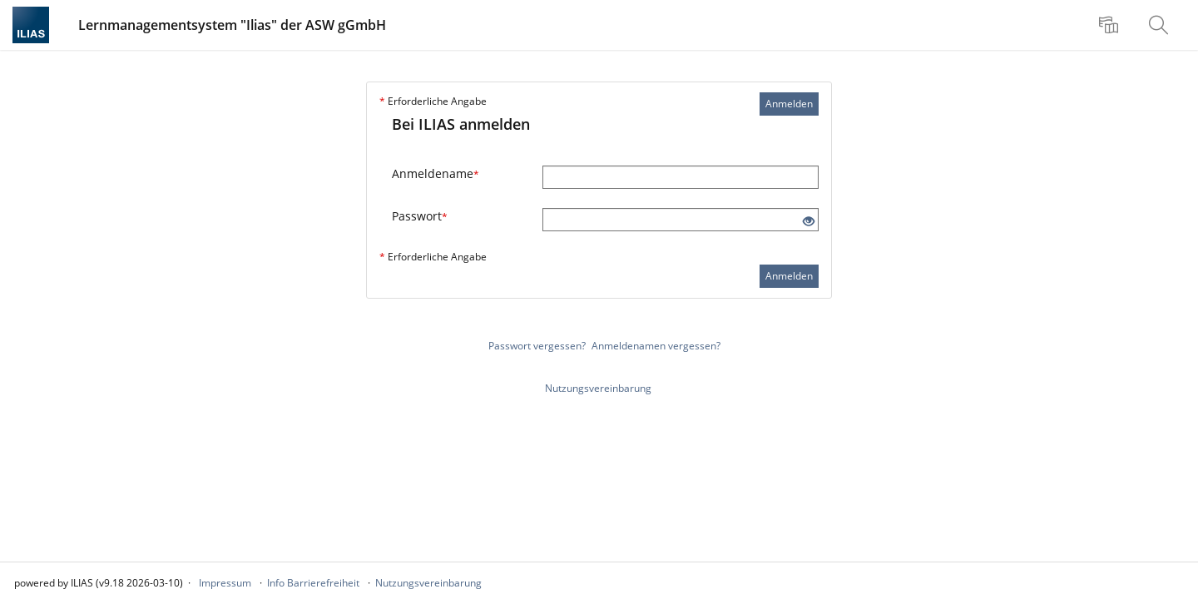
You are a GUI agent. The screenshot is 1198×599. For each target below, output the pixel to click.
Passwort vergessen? (537, 346)
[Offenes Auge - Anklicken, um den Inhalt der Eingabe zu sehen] (808, 222)
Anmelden (789, 104)
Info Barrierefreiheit (313, 583)
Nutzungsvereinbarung (598, 388)
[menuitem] (1111, 25)
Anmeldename (435, 173)
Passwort (420, 216)
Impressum (225, 583)
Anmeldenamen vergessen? (656, 346)
